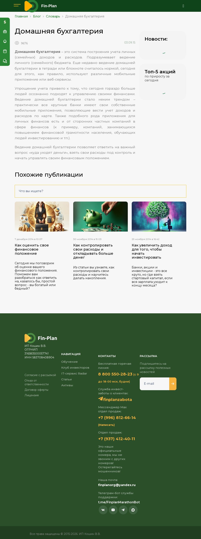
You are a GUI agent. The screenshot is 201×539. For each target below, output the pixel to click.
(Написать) (106, 425)
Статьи (66, 379)
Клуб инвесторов (75, 367)
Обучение (69, 362)
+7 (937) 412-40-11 (116, 438)
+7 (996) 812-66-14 (117, 417)
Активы (67, 385)
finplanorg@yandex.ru (117, 485)
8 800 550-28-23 (115, 374)
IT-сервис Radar (74, 373)
